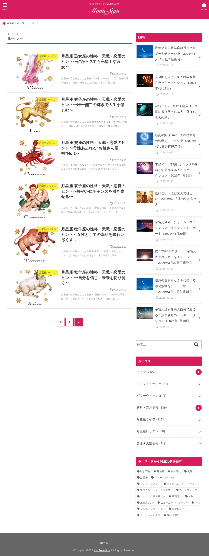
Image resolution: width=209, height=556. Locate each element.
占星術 (144, 473)
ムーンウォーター (189, 486)
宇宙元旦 (177, 492)
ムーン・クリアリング (152, 492)
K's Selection (102, 546)
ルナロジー (178, 504)
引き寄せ (145, 467)
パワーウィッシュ (151, 392)
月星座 (160, 467)
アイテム (146, 368)
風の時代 (176, 467)
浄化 (197, 498)
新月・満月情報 (152, 403)
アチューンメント (150, 479)
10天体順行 (173, 511)
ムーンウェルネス (150, 511)
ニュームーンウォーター (174, 498)
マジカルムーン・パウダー (182, 479)
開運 (190, 467)
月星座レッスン (151, 427)
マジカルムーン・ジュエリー (156, 486)
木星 (191, 492)
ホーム (104, 538)
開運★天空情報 (151, 439)
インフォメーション (153, 380)
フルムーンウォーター (152, 504)
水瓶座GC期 (147, 498)
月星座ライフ (150, 415)
